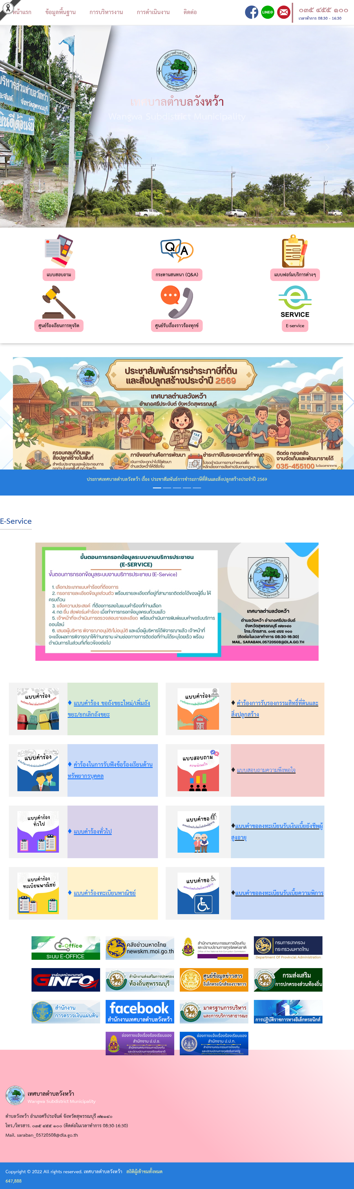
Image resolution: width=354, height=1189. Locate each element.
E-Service (16, 521)
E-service (295, 326)
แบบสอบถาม (59, 275)
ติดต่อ (190, 12)
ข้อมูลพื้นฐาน (60, 12)
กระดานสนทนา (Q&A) (177, 275)
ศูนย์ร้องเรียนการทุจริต (58, 326)
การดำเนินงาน (153, 12)
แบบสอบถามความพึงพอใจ (266, 770)
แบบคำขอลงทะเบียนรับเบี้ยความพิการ (279, 893)
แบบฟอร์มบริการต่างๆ (295, 275)
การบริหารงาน (106, 12)
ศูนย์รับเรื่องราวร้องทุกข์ (177, 326)
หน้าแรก (22, 12)
